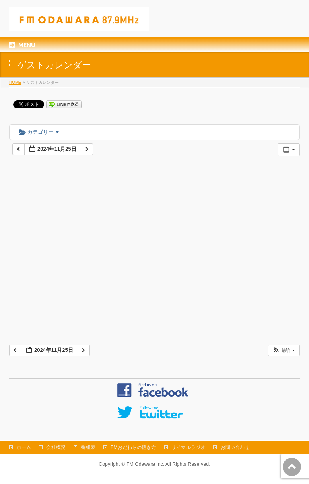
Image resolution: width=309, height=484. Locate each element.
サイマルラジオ (188, 447)
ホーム (23, 447)
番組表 (88, 447)
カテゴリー (39, 132)
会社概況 (56, 447)
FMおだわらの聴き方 (133, 447)
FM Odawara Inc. (145, 464)
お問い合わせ (234, 447)
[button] (283, 350)
